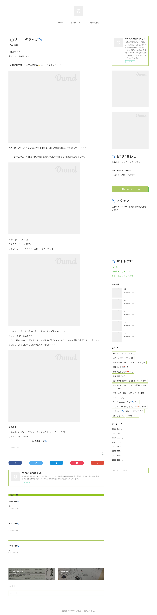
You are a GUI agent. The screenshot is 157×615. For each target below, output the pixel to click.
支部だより (119, 393)
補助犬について (77, 23)
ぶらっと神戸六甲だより (133, 333)
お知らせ (118, 416)
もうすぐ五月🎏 (130, 300)
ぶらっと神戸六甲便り (123, 358)
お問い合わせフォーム (130, 189)
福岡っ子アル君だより (132, 289)
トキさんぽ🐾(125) (13, 447)
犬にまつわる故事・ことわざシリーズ (129, 381)
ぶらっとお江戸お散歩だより (135, 322)
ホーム (60, 23)
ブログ (132, 416)
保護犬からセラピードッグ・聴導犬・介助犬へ (129, 386)
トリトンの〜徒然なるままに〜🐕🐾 (129, 407)
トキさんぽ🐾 (13, 501)
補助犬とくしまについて (122, 271)
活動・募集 (94, 23)
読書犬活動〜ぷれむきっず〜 (135, 311)
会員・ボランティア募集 (122, 276)
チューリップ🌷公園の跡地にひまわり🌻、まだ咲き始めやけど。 (30, 528)
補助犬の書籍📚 (121, 367)
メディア (137, 411)
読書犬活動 (119, 363)
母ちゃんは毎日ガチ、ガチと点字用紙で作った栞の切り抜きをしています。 (33, 550)
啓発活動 (119, 376)
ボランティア (136, 393)
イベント (118, 398)
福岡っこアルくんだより (124, 353)
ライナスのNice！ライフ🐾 (125, 402)
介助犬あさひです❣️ (123, 372)
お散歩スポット (137, 363)
